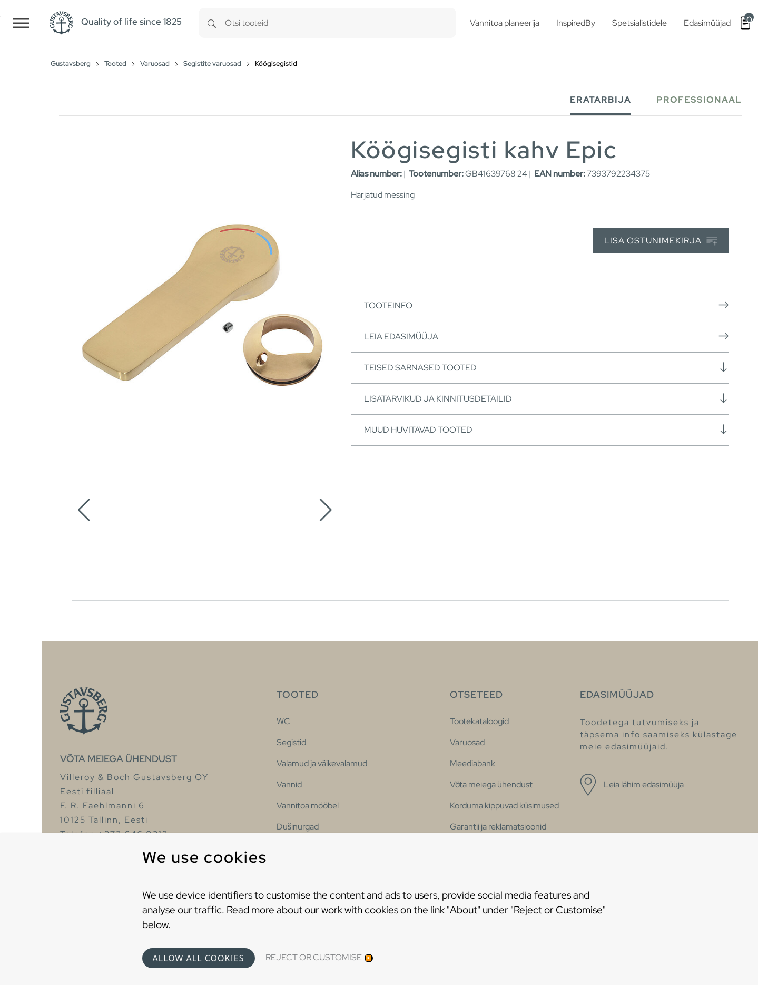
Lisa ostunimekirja (660, 241)
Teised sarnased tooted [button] (546, 367)
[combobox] (340, 23)
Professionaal (699, 99)
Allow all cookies (198, 958)
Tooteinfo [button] (546, 305)
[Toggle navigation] (21, 23)
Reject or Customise (313, 957)
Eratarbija (600, 99)
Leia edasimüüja (546, 336)
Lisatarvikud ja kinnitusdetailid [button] (546, 398)
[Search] (212, 23)
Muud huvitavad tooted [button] (546, 429)
